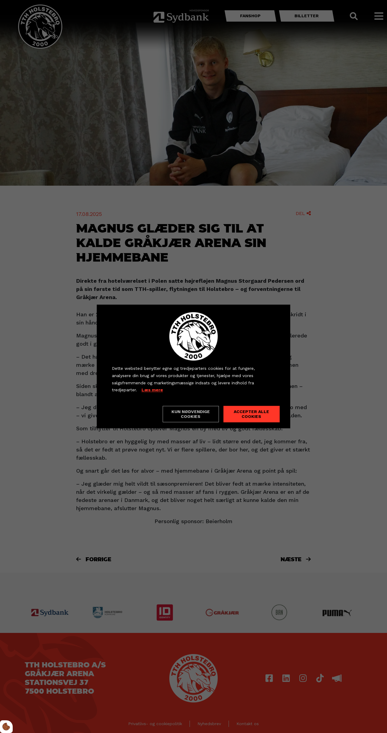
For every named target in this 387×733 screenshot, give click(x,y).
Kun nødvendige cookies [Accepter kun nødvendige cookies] (190, 414)
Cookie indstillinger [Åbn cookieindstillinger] (133, 414)
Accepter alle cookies (251, 414)
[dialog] (193, 366)
